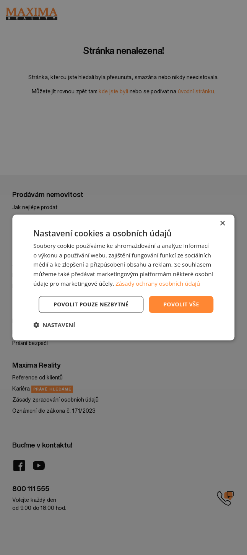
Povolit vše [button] (181, 304)
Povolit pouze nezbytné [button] (91, 304)
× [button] (222, 223)
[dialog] (123, 278)
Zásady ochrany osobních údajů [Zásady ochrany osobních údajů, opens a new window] (157, 283)
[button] (54, 325)
